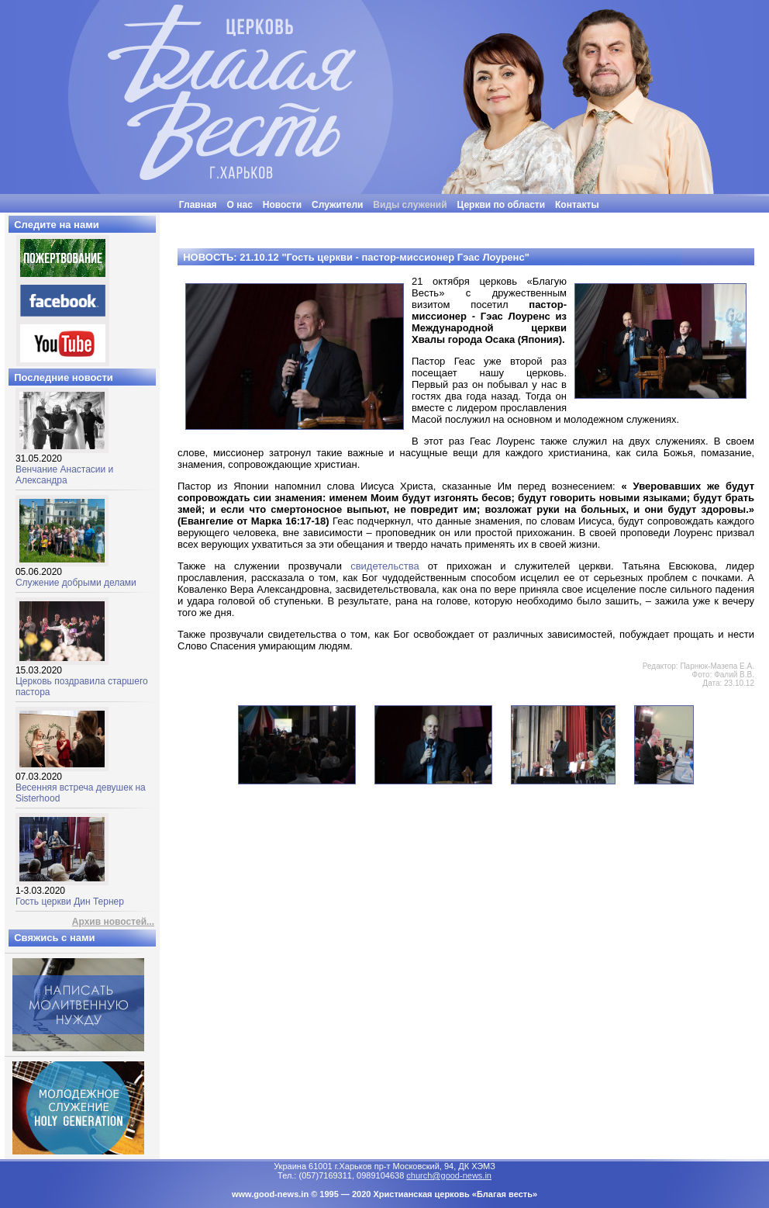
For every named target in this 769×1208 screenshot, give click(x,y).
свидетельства (384, 566)
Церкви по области (501, 204)
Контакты (577, 204)
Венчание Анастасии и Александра (64, 465)
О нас (240, 204)
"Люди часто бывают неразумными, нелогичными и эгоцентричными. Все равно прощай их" (423, 218)
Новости (282, 204)
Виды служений (410, 204)
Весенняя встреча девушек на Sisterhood (81, 783)
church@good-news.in (448, 1175)
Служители (337, 204)
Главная (198, 204)
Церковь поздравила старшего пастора (82, 676)
